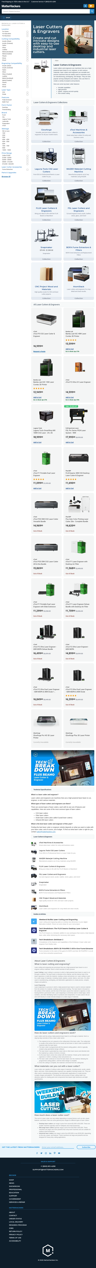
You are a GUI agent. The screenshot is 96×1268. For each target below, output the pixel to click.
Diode (4, 94)
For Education (6, 33)
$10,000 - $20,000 (8, 164)
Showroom (14, 1186)
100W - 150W (6, 150)
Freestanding (6, 109)
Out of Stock (37, 531)
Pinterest (55, 1153)
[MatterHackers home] (48, 1250)
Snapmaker (6, 123)
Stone (4, 58)
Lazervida (5, 121)
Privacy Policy (16, 1235)
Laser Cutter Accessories (12, 167)
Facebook (37, 1153)
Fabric (4, 45)
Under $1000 (6, 155)
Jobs (11, 1228)
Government (15, 1199)
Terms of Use (15, 1238)
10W (3, 133)
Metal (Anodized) (7, 52)
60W (3, 143)
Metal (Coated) (7, 54)
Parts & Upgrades (9, 173)
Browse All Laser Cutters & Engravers (13, 24)
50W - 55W (5, 141)
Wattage (5, 129)
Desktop (5, 107)
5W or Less (6, 131)
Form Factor (7, 105)
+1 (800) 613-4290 (50, 1)
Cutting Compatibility (11, 39)
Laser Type (6, 90)
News (11, 1183)
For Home (5, 31)
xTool (4, 125)
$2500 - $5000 (6, 159)
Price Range (7, 153)
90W (3, 148)
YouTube (59, 1153)
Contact (13, 1216)
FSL (3, 117)
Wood (4, 60)
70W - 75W (5, 146)
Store (56, 60)
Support (13, 1196)
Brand (4, 113)
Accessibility (15, 1241)
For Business (6, 36)
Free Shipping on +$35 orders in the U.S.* (15, 1)
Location (5, 29)
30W (3, 137)
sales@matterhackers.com (46, 832)
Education (14, 1193)
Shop (11, 1180)
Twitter (41, 1153)
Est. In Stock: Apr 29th (72, 400)
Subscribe (86, 1147)
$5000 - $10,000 (7, 162)
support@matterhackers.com (48, 1170)
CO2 (3, 92)
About (12, 1212)
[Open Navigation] (6, 17)
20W (3, 135)
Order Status (15, 1219)
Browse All (6, 177)
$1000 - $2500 (6, 157)
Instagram (46, 1153)
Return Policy (15, 1231)
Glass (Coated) (7, 74)
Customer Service (37, 1)
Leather (4, 49)
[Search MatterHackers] (92, 11)
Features (5, 97)
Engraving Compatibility (12, 63)
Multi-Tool (5, 102)
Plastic (4, 56)
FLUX (4, 115)
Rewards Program (18, 1225)
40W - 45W (5, 139)
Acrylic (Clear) (6, 41)
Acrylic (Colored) (7, 43)
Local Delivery (16, 1222)
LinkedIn (50, 1153)
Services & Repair (17, 1202)
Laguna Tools (6, 119)
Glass (4, 47)
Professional (15, 1189)
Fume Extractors (7, 169)
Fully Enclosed (6, 100)
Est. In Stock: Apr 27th (72, 351)
